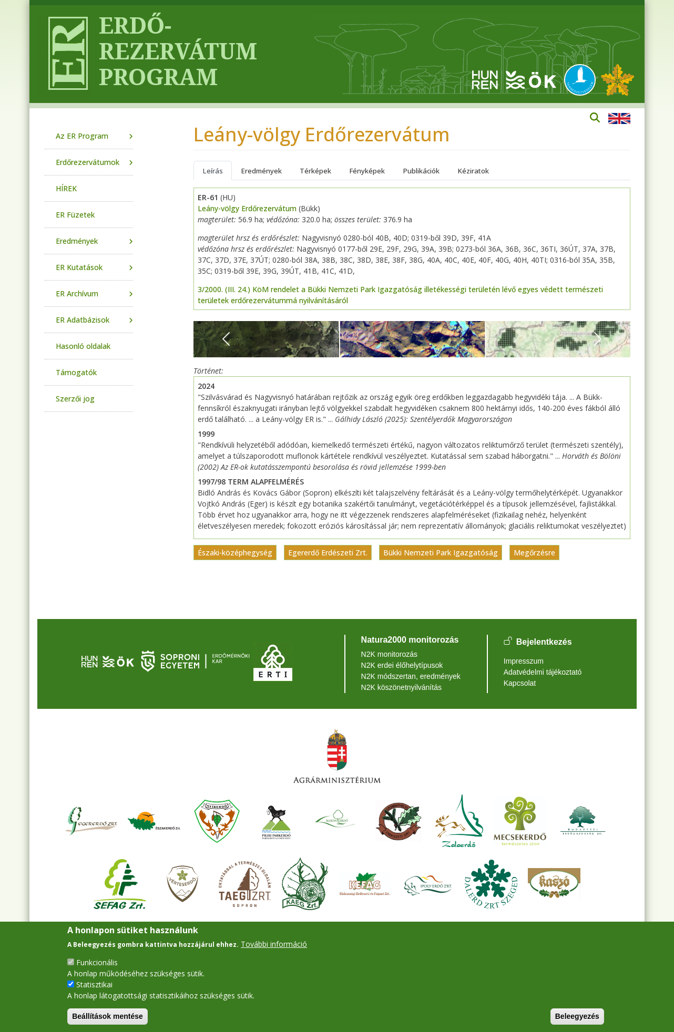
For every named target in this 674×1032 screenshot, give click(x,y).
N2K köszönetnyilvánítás (401, 687)
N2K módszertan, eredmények (411, 676)
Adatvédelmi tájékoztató (543, 672)
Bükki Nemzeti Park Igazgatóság (440, 553)
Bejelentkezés (544, 641)
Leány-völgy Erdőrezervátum (247, 208)
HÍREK (66, 188)
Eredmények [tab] (261, 171)
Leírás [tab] (212, 171)
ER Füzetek (75, 215)
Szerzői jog (75, 399)
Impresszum (524, 661)
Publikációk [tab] (421, 171)
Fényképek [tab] (367, 171)
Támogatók (76, 372)
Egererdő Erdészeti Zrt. (327, 553)
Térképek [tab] (315, 171)
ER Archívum (77, 293)
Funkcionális (97, 962)
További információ (274, 944)
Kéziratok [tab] (473, 171)
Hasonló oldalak (83, 346)
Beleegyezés (577, 1016)
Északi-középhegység (235, 553)
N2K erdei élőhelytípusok (402, 665)
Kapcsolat (520, 683)
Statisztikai (94, 984)
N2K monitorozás (389, 654)
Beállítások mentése (107, 1016)
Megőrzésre (534, 553)
